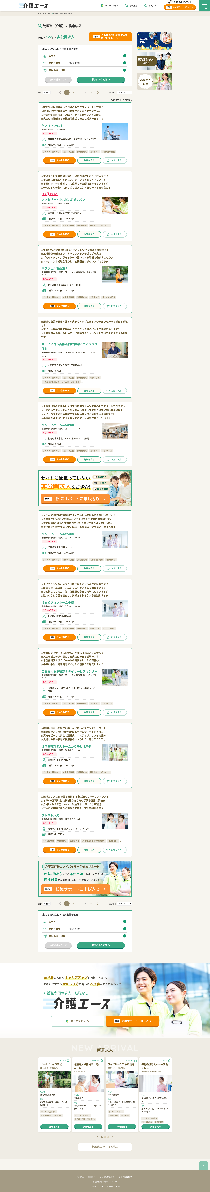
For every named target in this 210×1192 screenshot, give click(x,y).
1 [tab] (102, 1137)
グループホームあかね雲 (58, 534)
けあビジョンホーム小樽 (58, 602)
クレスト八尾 (50, 815)
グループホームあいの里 (58, 425)
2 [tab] (105, 1137)
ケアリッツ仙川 (52, 126)
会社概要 (80, 1177)
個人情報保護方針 (107, 1177)
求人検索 (133, 5)
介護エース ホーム (44, 13)
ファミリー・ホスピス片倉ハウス (64, 199)
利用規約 (91, 1177)
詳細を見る (89, 160)
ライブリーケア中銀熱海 (121, 1064)
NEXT (98, 92)
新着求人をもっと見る (105, 1147)
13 (91, 92)
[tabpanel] (54, 1094)
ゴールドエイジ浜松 (51, 1064)
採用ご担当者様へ (126, 1177)
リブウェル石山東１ (55, 268)
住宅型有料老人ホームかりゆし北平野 (67, 746)
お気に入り (153, 5)
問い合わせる (59, 160)
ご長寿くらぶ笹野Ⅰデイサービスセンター (70, 671)
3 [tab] (108, 1137)
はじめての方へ (111, 5)
